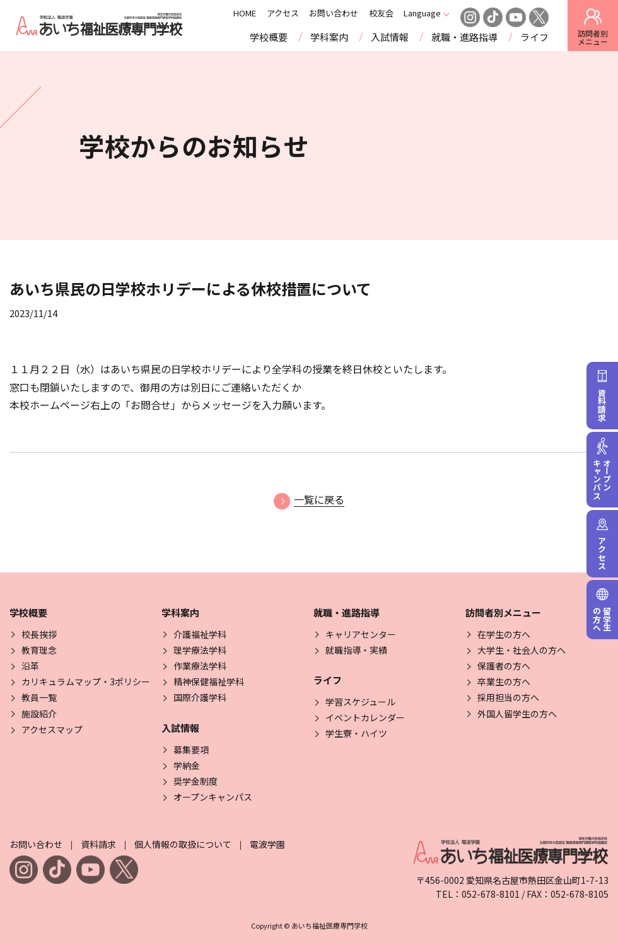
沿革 (30, 665)
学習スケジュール (360, 701)
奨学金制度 (195, 781)
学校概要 (269, 36)
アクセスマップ (52, 729)
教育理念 (39, 650)
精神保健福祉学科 (208, 681)
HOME (261, 13)
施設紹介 (39, 713)
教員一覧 (39, 697)
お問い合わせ (350, 13)
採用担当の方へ (508, 697)
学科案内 (329, 36)
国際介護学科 (199, 697)
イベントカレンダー (365, 717)
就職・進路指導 (464, 36)
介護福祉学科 (199, 634)
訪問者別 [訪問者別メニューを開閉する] (593, 26)
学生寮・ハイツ (356, 733)
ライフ (534, 36)
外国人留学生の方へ (517, 713)
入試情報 (390, 36)
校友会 (397, 13)
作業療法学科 (199, 665)
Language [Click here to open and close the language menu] (438, 13)
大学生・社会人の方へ (521, 650)
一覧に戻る (309, 499)
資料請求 (98, 844)
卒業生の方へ (503, 681)
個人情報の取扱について (182, 844)
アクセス (299, 13)
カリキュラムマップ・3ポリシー (85, 681)
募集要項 (191, 749)
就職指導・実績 (356, 650)
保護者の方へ (503, 665)
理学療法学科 (199, 650)
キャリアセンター (360, 634)
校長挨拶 (39, 634)
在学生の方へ (503, 634)
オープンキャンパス (212, 797)
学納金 (186, 765)
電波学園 (267, 844)
